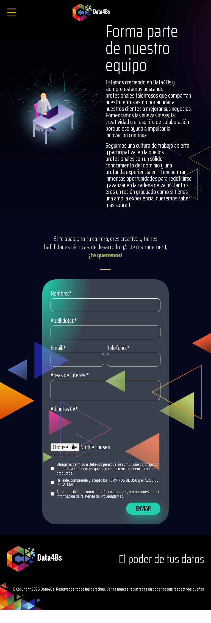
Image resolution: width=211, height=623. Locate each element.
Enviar (143, 508)
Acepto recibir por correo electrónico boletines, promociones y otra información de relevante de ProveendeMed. (105, 494)
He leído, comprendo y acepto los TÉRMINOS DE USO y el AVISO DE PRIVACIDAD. (105, 482)
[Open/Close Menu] (11, 12)
